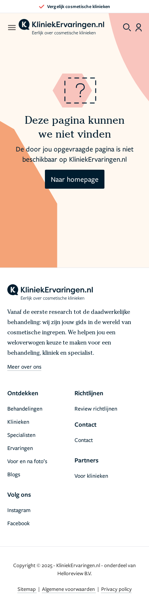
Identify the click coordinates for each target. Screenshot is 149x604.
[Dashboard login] (138, 27)
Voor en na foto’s (27, 461)
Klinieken (18, 421)
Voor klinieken (91, 475)
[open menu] (11, 27)
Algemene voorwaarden (69, 588)
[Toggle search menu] (127, 27)
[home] (61, 27)
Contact (83, 439)
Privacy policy (116, 588)
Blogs (13, 474)
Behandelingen (24, 408)
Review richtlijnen (95, 408)
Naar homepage (75, 179)
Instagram (19, 509)
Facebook (18, 523)
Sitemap (27, 588)
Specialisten (21, 434)
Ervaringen (20, 447)
